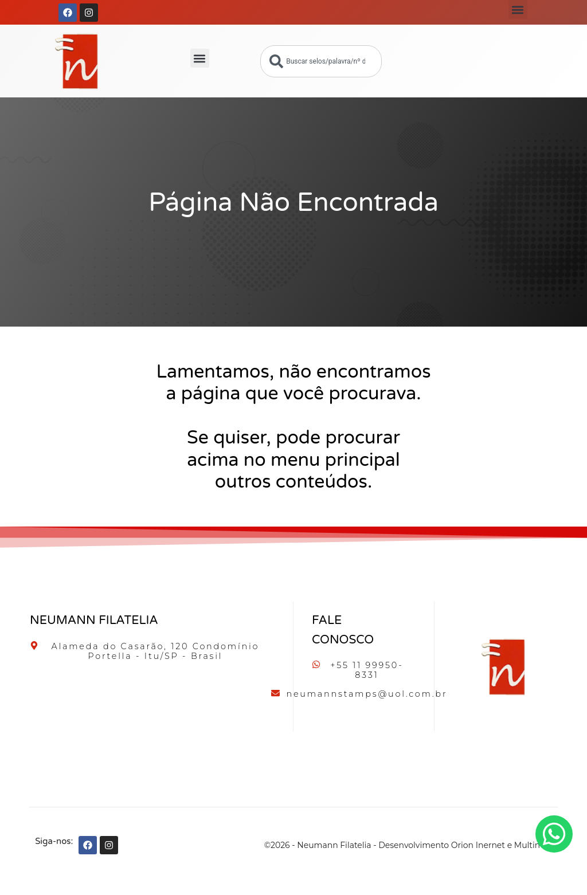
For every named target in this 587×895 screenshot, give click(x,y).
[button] (517, 9)
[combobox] (321, 61)
